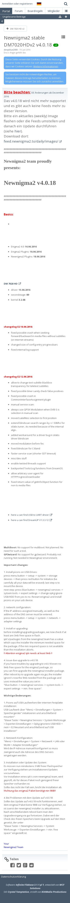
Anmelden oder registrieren (17, 3)
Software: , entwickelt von (35, 886)
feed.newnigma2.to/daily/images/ (31, 141)
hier (17, 131)
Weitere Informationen (45, 66)
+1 (56, 45)
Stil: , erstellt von (35, 891)
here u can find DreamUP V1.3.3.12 (30, 520)
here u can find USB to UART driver (30, 514)
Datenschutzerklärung (13, 876)
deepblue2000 (11, 49)
